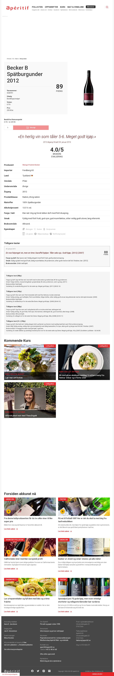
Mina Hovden (9, 638)
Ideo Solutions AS (97, 671)
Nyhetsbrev (64, 10)
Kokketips (89, 10)
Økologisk (29, 229)
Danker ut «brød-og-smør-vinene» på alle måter (79, 559)
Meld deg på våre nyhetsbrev (50, 661)
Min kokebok (73, 10)
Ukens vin (44, 10)
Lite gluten (29, 234)
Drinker (50, 10)
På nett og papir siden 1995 (50, 624)
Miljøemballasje (43, 234)
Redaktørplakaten (26, 645)
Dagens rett (35, 10)
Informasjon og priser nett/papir (52, 631)
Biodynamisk (50, 229)
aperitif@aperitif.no (47, 647)
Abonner (90, 7)
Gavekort (56, 10)
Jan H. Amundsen (10, 631)
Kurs (62, 7)
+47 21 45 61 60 (51, 649)
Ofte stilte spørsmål (47, 654)
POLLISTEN (37, 7)
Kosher (39, 229)
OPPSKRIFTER (51, 7)
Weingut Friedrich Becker (31, 165)
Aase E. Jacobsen (10, 624)
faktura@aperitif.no (83, 640)
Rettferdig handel (59, 234)
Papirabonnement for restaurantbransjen (55, 638)
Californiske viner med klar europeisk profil (23, 559)
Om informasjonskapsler (13, 649)
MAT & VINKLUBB (75, 7)
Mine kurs (81, 10)
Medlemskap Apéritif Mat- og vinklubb (54, 640)
